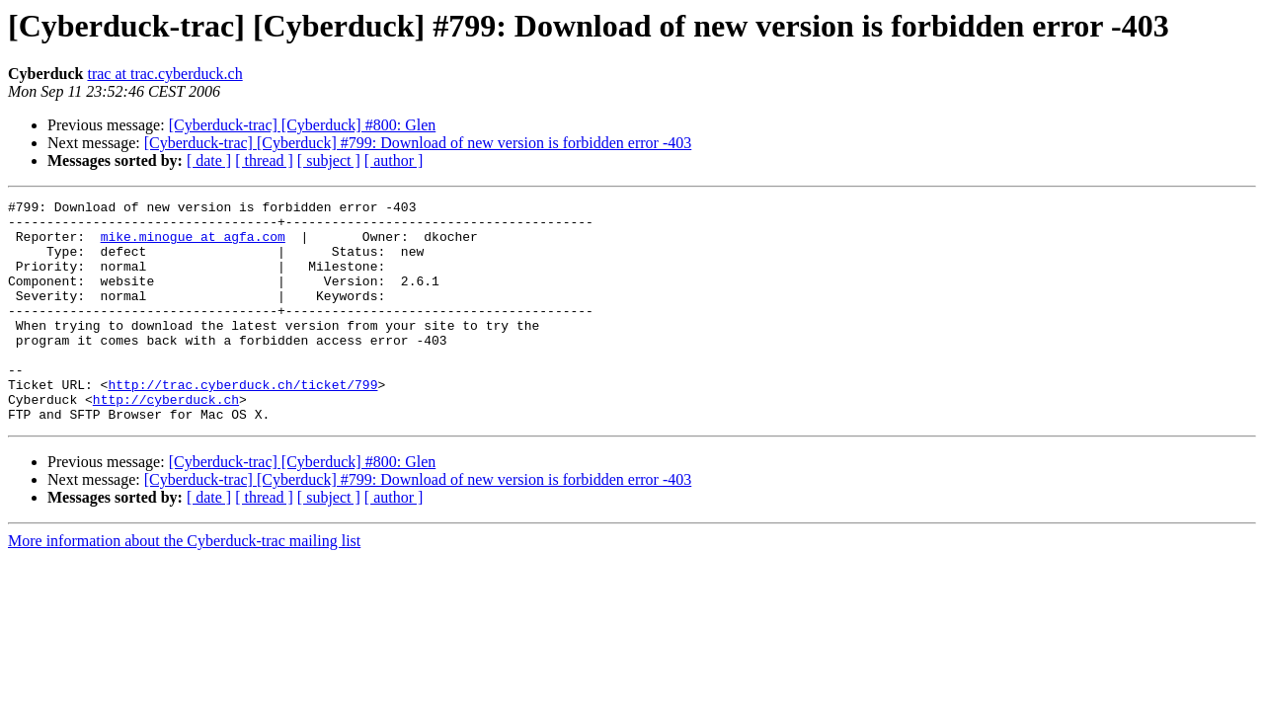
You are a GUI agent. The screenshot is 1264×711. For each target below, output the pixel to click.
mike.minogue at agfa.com (193, 245)
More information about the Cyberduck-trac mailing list (184, 585)
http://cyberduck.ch (166, 440)
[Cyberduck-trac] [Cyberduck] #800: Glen (302, 125)
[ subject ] (328, 160)
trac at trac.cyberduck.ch (164, 73)
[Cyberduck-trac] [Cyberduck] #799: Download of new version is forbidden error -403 (418, 142)
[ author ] (394, 160)
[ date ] (209, 160)
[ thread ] (264, 160)
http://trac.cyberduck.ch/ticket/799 (242, 423)
